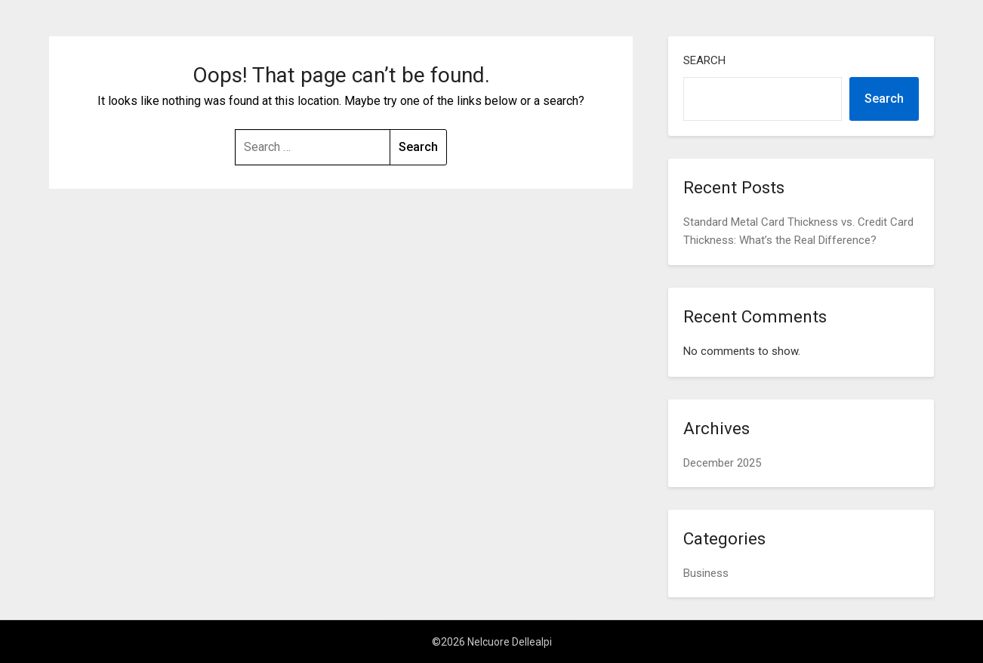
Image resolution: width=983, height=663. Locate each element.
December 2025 (722, 463)
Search (704, 60)
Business (706, 573)
